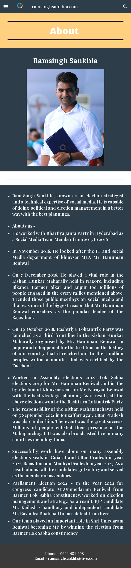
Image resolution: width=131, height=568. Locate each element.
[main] (65, 30)
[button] (5, 6)
